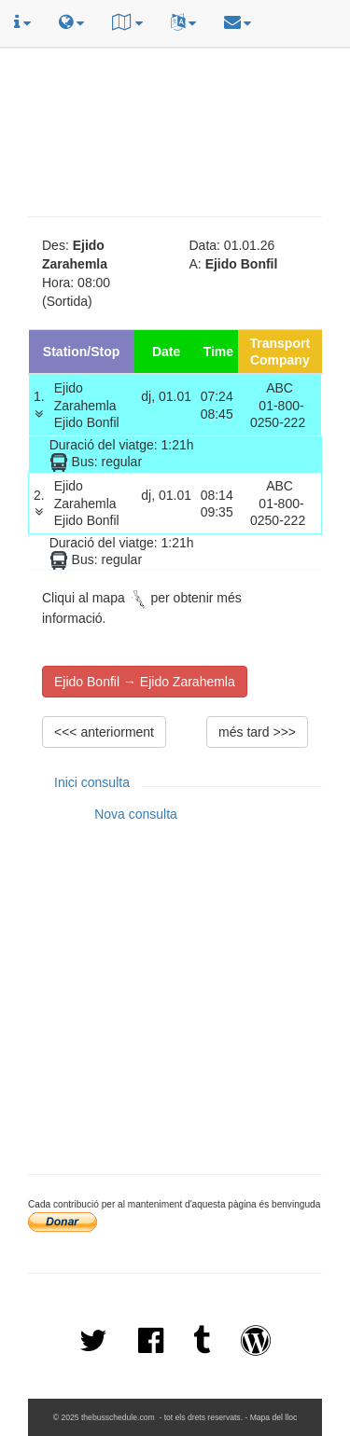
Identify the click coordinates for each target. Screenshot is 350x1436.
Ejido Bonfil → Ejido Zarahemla (144, 681)
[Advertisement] (177, 71)
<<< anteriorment (104, 732)
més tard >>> (257, 732)
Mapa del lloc (274, 1417)
